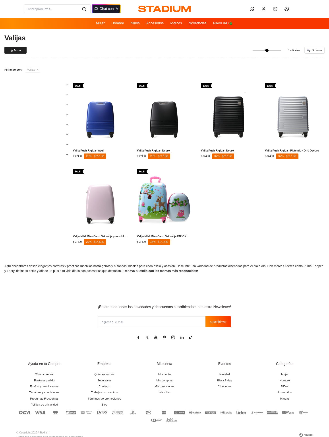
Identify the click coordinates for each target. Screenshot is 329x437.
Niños (135, 23)
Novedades (198, 23)
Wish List (164, 388)
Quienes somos (104, 369)
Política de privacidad (44, 400)
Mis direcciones (164, 382)
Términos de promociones (104, 394)
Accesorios (155, 23)
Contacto (104, 382)
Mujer (100, 23)
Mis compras (164, 376)
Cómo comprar (44, 369)
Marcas (176, 23)
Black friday (224, 376)
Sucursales (104, 376)
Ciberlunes (224, 382)
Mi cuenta (164, 369)
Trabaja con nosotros (104, 388)
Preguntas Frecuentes (44, 394)
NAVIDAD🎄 (223, 23)
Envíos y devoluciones (44, 382)
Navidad (224, 369)
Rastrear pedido (44, 376)
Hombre (117, 23)
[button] (84, 8)
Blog (104, 400)
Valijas (31, 69)
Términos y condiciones (44, 388)
